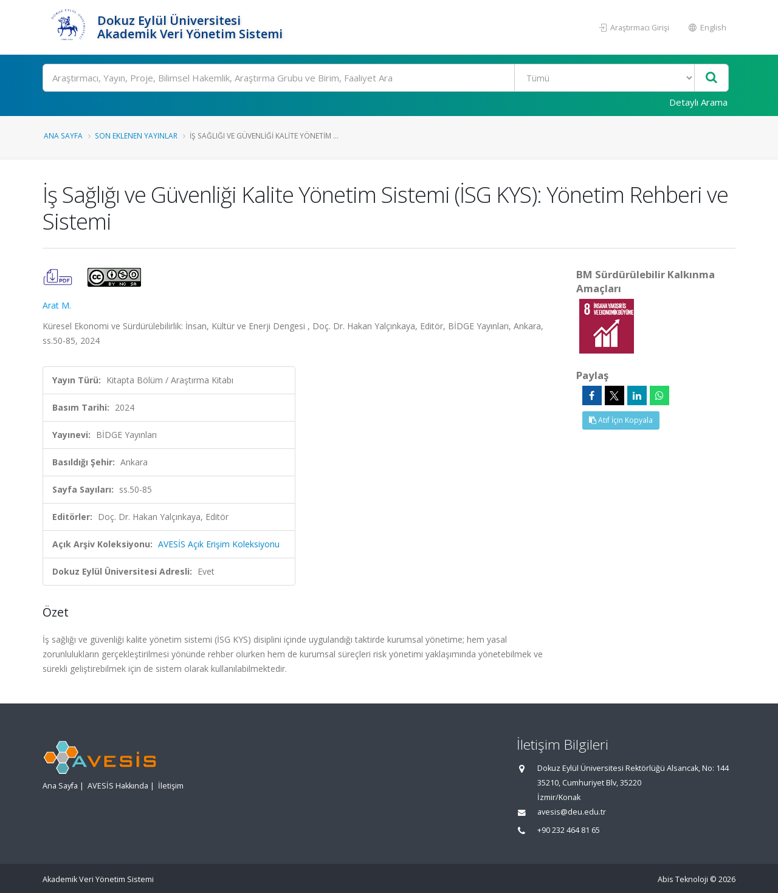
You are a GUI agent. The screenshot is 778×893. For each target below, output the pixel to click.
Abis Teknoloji (683, 879)
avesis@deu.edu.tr (571, 812)
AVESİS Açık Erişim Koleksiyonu (219, 544)
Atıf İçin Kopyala (621, 420)
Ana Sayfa (63, 135)
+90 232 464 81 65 (568, 830)
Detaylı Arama (698, 102)
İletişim (171, 786)
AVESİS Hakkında (118, 786)
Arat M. (57, 305)
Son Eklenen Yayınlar (136, 135)
